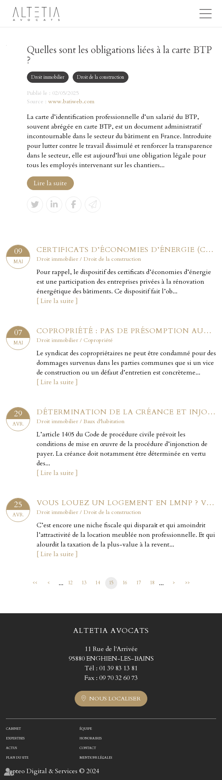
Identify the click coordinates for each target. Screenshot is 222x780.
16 (124, 582)
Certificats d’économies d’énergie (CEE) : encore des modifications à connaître (126, 250)
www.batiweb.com (71, 101)
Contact (87, 748)
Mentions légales (95, 757)
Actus (11, 748)
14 (97, 582)
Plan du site (17, 757)
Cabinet (13, 729)
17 (138, 582)
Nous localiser (115, 698)
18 (152, 582)
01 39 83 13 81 (118, 668)
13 (83, 582)
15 (111, 582)
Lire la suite (50, 183)
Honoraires (90, 738)
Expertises (15, 738)
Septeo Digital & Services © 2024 (52, 771)
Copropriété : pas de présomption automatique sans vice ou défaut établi (126, 331)
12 (70, 582)
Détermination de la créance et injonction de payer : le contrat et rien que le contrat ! (126, 412)
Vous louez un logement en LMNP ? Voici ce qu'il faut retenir (126, 503)
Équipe (85, 729)
